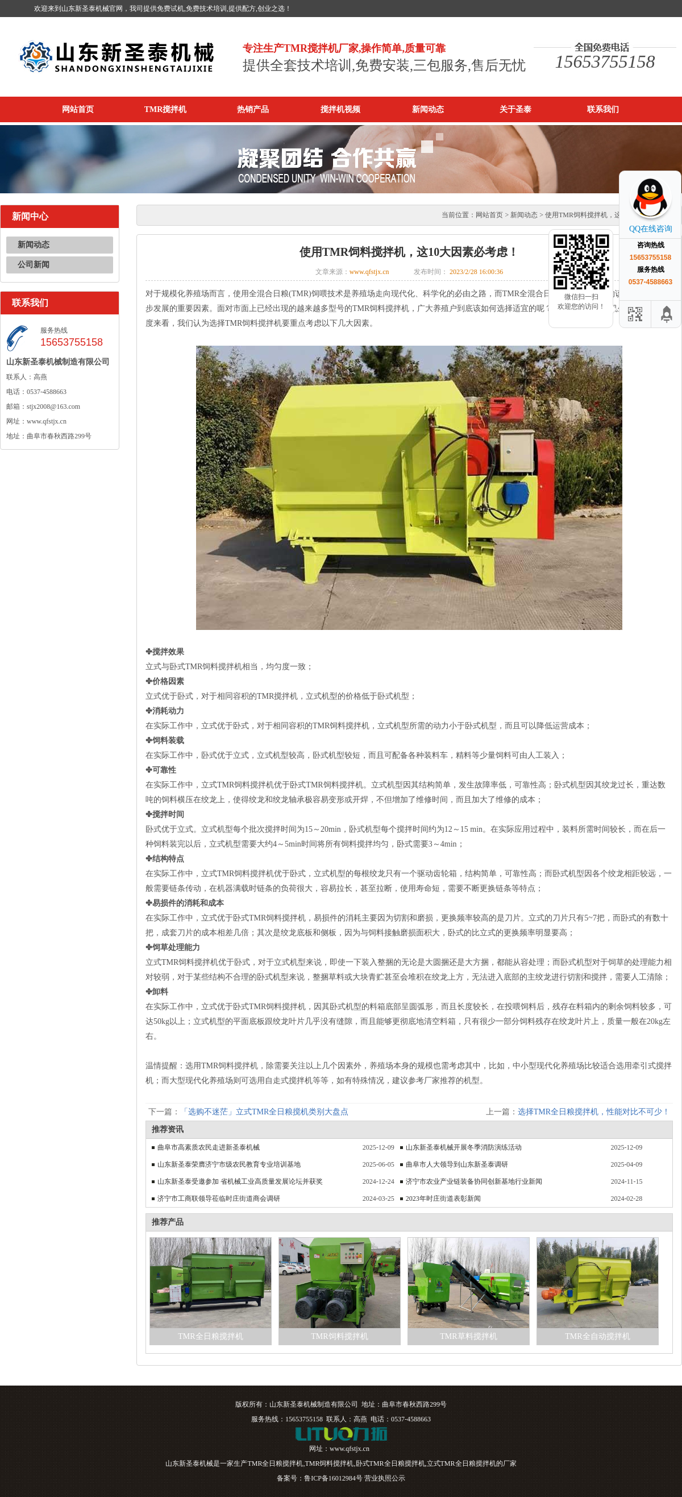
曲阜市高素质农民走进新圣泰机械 (208, 1147)
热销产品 (253, 109)
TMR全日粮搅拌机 (210, 1336)
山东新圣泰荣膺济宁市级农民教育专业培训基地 (229, 1164)
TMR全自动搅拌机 (597, 1336)
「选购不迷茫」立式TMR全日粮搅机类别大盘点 (264, 1112)
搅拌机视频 (340, 109)
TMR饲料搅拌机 (339, 1336)
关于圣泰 (515, 109)
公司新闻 (33, 264)
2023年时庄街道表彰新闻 (443, 1198)
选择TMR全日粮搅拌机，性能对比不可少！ (594, 1112)
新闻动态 (428, 109)
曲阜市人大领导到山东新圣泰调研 (457, 1164)
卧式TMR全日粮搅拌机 (390, 1463)
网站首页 (78, 109)
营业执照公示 (384, 1478)
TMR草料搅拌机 (468, 1336)
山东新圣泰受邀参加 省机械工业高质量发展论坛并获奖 (240, 1181)
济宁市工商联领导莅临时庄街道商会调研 (218, 1198)
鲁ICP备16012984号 (333, 1478)
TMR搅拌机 (165, 109)
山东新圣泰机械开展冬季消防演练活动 (464, 1147)
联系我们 (603, 109)
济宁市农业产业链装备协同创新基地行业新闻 (474, 1181)
